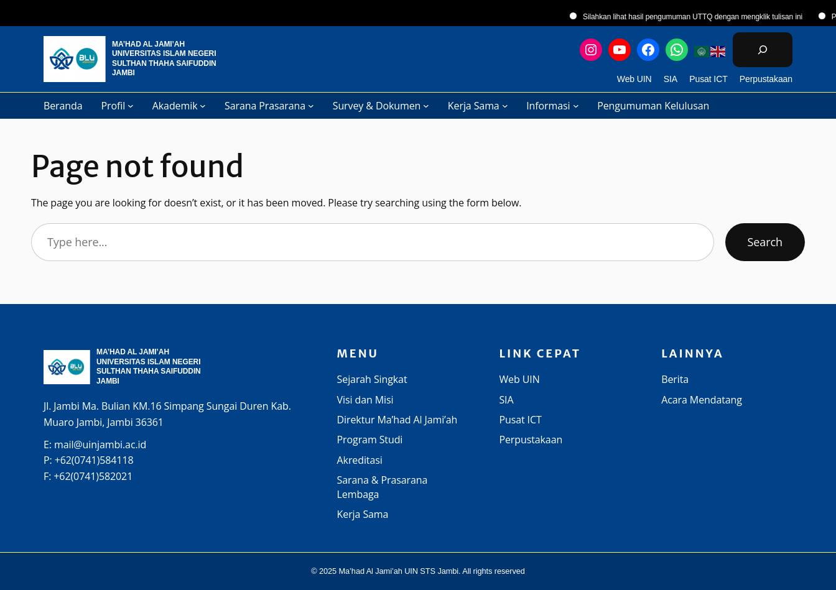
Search (765, 241)
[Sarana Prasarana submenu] (311, 106)
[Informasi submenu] (576, 106)
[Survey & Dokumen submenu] (426, 106)
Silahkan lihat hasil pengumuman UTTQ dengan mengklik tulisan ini (701, 16)
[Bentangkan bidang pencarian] (762, 49)
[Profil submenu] (131, 106)
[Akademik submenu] (203, 106)
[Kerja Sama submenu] (505, 106)
